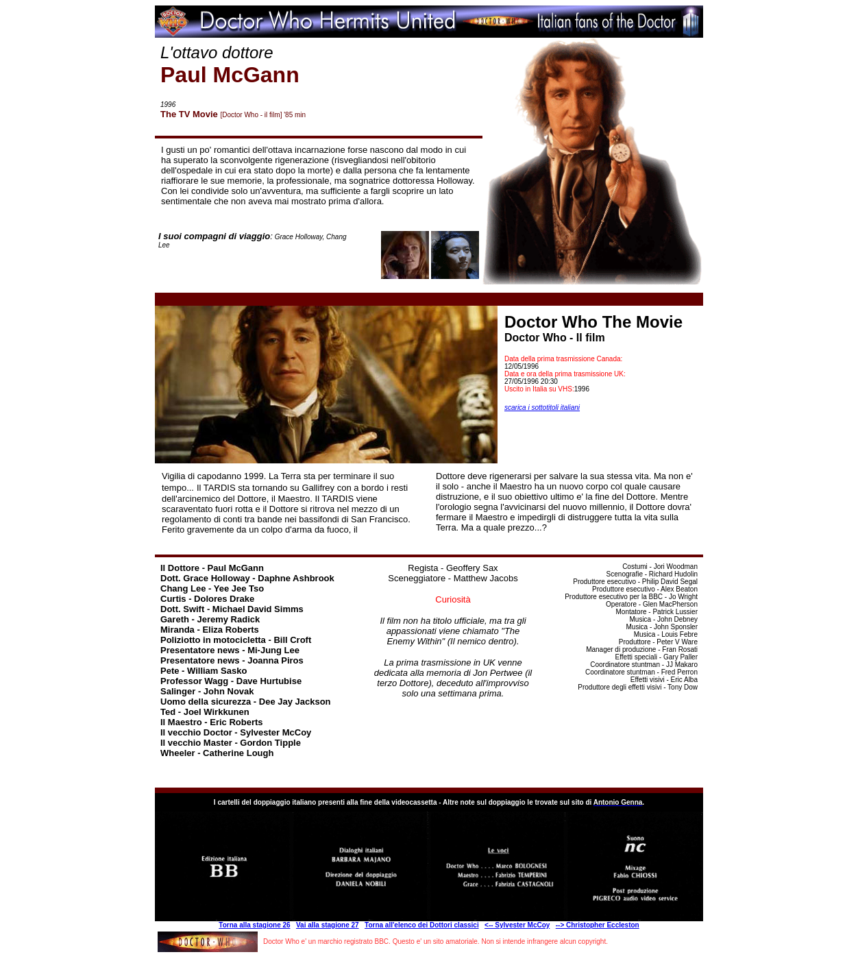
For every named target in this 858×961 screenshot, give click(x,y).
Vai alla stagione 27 (327, 925)
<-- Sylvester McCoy (517, 925)
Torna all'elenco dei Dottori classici (422, 925)
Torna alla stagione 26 (254, 925)
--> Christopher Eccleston (597, 925)
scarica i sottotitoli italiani (542, 407)
